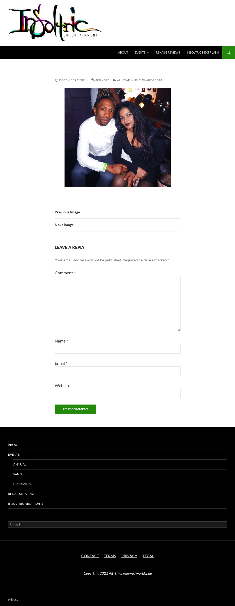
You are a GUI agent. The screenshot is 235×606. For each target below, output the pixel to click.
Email (61, 363)
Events (140, 52)
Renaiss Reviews (168, 52)
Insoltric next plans (203, 52)
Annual (19, 464)
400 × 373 (102, 80)
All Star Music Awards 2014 (139, 80)
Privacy (13, 599)
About (123, 52)
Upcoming (22, 484)
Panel (18, 474)
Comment (65, 272)
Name (61, 340)
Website (62, 385)
